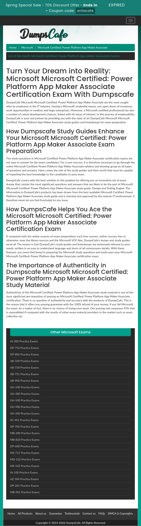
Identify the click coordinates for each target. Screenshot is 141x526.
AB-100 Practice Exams (24, 361)
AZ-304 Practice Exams (24, 479)
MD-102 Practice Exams (25, 459)
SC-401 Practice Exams (24, 420)
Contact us (89, 513)
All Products (25, 513)
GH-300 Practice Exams (24, 393)
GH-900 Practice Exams (24, 407)
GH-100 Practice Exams (24, 387)
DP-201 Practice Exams (24, 485)
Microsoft (27, 47)
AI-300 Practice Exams (24, 341)
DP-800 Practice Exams (24, 354)
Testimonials (72, 513)
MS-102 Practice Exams (24, 466)
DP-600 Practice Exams (24, 446)
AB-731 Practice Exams (24, 374)
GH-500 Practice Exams (24, 400)
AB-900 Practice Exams (24, 380)
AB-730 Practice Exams (24, 367)
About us (40, 513)
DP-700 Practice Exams (24, 426)
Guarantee (55, 513)
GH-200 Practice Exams (24, 413)
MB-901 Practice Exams (25, 492)
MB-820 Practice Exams (25, 439)
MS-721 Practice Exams (24, 452)
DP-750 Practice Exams (24, 347)
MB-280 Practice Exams (25, 433)
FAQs (101, 513)
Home (13, 47)
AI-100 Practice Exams (24, 472)
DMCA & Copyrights (120, 513)
